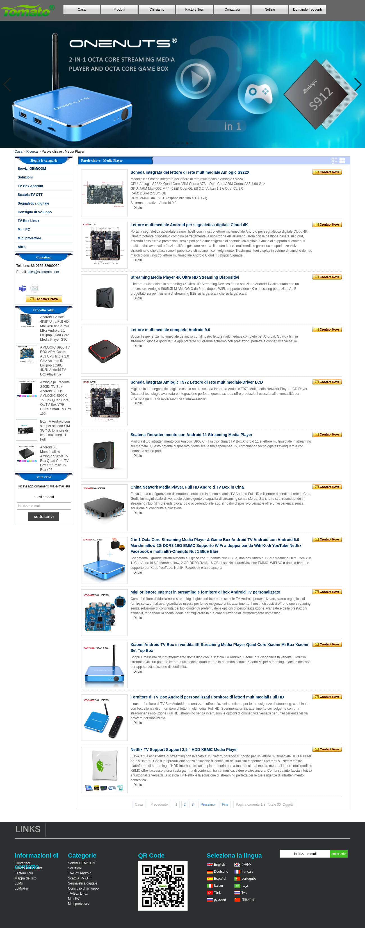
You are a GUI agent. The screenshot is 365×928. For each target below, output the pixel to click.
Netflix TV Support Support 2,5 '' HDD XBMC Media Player (184, 749)
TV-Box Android (30, 186)
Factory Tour (194, 10)
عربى (245, 886)
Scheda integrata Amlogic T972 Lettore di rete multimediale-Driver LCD (197, 382)
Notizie (270, 10)
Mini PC (24, 230)
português (248, 879)
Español (220, 879)
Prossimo (208, 804)
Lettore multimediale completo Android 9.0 (170, 329)
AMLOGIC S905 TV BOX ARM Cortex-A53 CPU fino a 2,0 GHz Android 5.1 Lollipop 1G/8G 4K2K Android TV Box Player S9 (55, 362)
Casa (82, 10)
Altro (22, 247)
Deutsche (221, 872)
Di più (137, 208)
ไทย (244, 893)
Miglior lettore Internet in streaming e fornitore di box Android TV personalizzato (205, 592)
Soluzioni (25, 177)
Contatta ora (44, 299)
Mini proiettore (29, 238)
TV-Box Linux (28, 221)
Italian (218, 886)
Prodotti (119, 10)
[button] (173, 143)
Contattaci (232, 10)
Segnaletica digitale (33, 203)
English (219, 865)
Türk (217, 893)
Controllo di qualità (28, 868)
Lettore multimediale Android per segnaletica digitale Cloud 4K (189, 225)
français (247, 872)
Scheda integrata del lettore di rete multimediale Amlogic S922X (190, 172)
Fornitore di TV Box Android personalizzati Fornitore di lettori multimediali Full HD (207, 697)
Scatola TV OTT (30, 195)
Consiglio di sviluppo (35, 212)
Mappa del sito (25, 878)
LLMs (19, 883)
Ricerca (32, 151)
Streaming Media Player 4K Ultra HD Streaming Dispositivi (185, 277)
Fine (225, 804)
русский (220, 900)
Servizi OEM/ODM (32, 169)
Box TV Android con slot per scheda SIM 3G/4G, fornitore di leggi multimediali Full (55, 432)
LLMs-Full (22, 888)
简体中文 (248, 900)
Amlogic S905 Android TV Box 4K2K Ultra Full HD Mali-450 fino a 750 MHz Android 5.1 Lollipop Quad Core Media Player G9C (54, 327)
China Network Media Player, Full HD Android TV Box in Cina (187, 487)
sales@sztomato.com (43, 272)
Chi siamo (156, 10)
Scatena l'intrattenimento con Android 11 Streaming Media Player (191, 434)
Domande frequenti (307, 10)
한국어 (246, 865)
